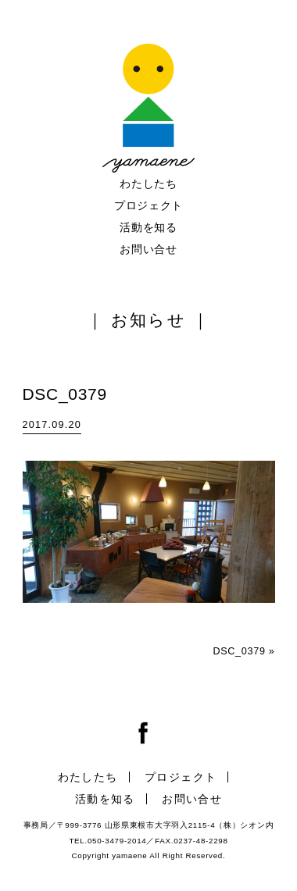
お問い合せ (148, 249)
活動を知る (148, 227)
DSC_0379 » (243, 651)
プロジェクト (148, 205)
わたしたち (148, 183)
